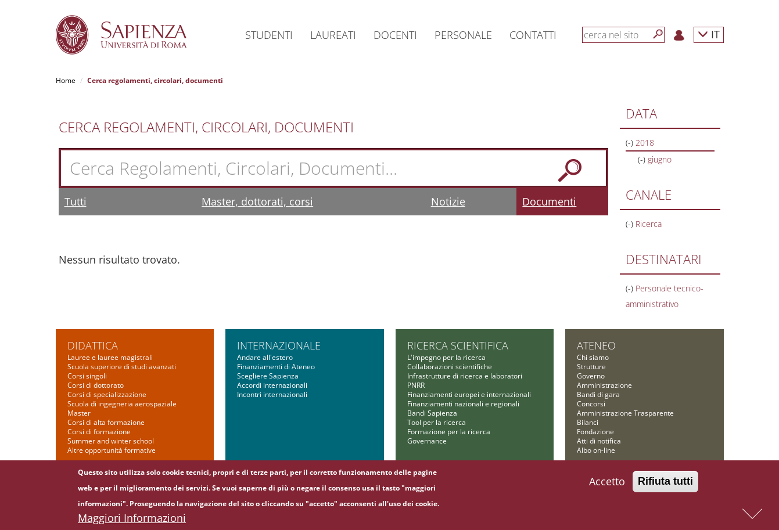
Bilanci (587, 422)
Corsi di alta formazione (106, 422)
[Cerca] (658, 34)
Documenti (549, 201)
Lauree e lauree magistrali (110, 357)
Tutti (75, 201)
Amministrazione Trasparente (625, 413)
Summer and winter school (110, 441)
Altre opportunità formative (111, 450)
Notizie (448, 201)
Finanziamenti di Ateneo (276, 367)
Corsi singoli (87, 376)
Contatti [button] (533, 35)
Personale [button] (463, 35)
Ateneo (596, 345)
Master (79, 413)
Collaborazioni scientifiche (449, 367)
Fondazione (595, 432)
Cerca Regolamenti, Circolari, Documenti (206, 127)
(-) (631, 142)
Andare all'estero (265, 357)
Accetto (607, 486)
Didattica (92, 345)
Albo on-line (596, 450)
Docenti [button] (395, 35)
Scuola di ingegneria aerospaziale (122, 404)
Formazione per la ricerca (448, 432)
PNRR (416, 385)
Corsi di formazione (99, 432)
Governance (427, 441)
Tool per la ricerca (436, 422)
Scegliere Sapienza (268, 376)
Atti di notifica (599, 441)
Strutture (591, 367)
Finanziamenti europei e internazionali (469, 394)
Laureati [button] (333, 35)
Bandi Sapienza (432, 413)
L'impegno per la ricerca (446, 357)
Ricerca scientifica (457, 345)
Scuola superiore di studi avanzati (121, 367)
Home (66, 80)
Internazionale (279, 345)
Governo (591, 376)
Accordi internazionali (272, 385)
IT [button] (709, 34)
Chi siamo (593, 357)
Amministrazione (604, 385)
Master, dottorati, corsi (257, 201)
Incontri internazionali (272, 394)
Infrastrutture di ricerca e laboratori (464, 376)
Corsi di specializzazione (106, 394)
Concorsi (591, 404)
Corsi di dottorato (95, 385)
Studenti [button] (269, 35)
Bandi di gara (598, 394)
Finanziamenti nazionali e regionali (463, 404)
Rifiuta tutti (665, 486)
